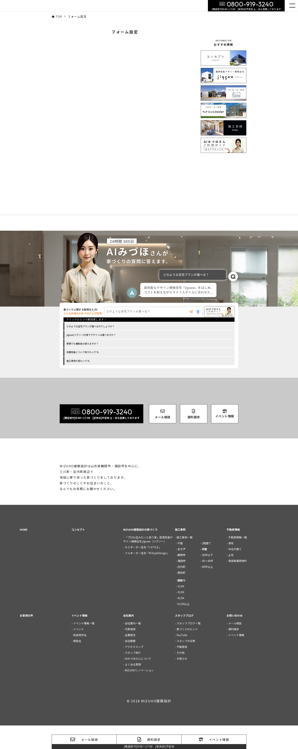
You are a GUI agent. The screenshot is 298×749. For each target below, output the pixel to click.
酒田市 (181, 584)
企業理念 (130, 658)
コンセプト (78, 553)
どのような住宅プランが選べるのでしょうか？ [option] (90, 327)
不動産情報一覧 (237, 561)
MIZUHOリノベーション (139, 694)
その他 (181, 676)
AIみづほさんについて (138, 682)
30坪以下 (207, 578)
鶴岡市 (181, 578)
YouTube (182, 658)
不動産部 (182, 670)
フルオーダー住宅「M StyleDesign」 (147, 576)
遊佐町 (181, 596)
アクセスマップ (134, 670)
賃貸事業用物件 (237, 584)
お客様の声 (26, 639)
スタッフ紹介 (133, 676)
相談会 (77, 664)
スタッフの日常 (186, 664)
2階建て (206, 567)
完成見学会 (79, 658)
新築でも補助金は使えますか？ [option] (82, 344)
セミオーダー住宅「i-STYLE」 (143, 571)
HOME (23, 553)
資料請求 (233, 653)
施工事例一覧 (185, 561)
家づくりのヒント (187, 653)
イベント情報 (236, 658)
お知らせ (182, 682)
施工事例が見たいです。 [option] (79, 361)
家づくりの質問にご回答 (287, 669)
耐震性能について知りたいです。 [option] (84, 352)
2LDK (181, 610)
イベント (78, 653)
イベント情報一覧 (83, 647)
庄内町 (181, 590)
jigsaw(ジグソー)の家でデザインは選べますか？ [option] (91, 335)
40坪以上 (207, 590)
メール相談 (235, 647)
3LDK (181, 616)
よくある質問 (133, 688)
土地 (231, 578)
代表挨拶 (130, 653)
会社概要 (130, 664)
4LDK (181, 621)
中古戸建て (235, 572)
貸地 (231, 567)
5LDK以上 (183, 627)
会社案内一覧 (133, 647)
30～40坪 (207, 584)
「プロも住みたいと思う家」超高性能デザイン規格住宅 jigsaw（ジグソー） (148, 563)
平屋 (180, 567)
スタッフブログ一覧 (189, 647)
